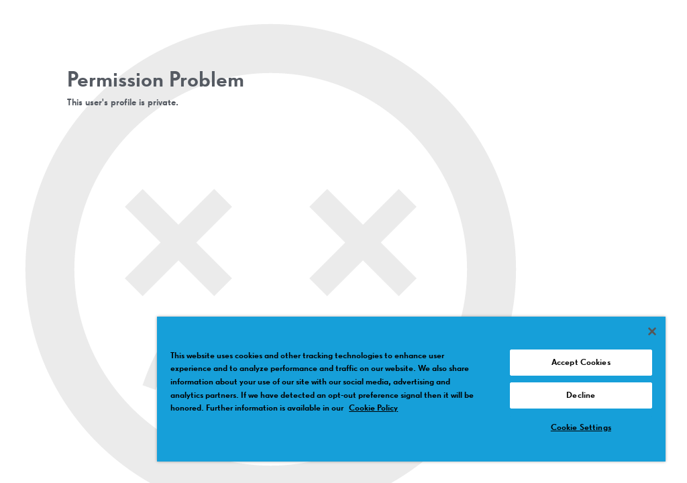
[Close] (652, 331)
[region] (411, 389)
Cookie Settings (581, 427)
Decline (580, 395)
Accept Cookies (581, 362)
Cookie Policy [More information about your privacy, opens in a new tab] (373, 408)
